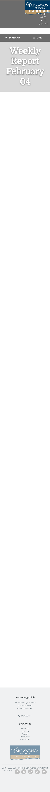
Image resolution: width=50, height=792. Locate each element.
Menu (37, 37)
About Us (25, 729)
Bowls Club (12, 37)
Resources (25, 737)
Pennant (25, 734)
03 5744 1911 (25, 716)
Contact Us (25, 739)
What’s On (25, 731)
